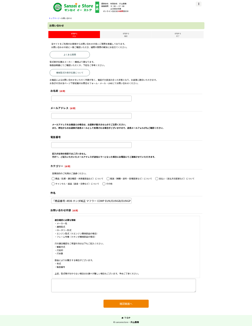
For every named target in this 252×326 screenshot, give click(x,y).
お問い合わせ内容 (60, 210)
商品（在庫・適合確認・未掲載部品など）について (79, 178)
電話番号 (55, 137)
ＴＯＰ (126, 317)
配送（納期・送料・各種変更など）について (131, 178)
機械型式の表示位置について (69, 72)
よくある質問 (69, 54)
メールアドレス (59, 108)
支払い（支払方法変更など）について (176, 178)
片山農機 (134, 322)
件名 (53, 193)
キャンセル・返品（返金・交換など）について (77, 183)
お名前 (54, 90)
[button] (199, 4)
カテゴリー (56, 166)
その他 (109, 183)
